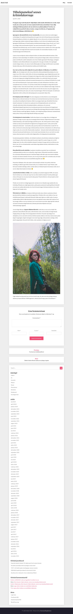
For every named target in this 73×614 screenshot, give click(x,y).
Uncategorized (14, 394)
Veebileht (53, 330)
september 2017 (15, 522)
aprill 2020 (13, 462)
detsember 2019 (15, 469)
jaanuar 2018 (14, 512)
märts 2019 (14, 481)
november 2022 (15, 418)
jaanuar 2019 (14, 486)
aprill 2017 (13, 534)
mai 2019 (13, 479)
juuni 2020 (13, 457)
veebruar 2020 (14, 467)
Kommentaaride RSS (16, 599)
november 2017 (15, 517)
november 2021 (15, 440)
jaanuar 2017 (14, 539)
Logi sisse (13, 595)
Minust (13, 382)
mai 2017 (13, 532)
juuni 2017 (13, 529)
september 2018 (15, 495)
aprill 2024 (13, 404)
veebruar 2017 (14, 536)
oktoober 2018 (15, 493)
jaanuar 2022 (14, 435)
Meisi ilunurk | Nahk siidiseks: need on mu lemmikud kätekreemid (30, 582)
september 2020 (15, 452)
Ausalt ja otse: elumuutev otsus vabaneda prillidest (24, 573)
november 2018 (15, 491)
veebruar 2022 (14, 433)
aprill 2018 (13, 505)
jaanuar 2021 (14, 447)
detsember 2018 (15, 488)
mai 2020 (13, 459)
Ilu (11, 377)
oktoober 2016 (15, 544)
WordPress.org (15, 602)
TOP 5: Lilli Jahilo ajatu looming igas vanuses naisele (24, 568)
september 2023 (15, 414)
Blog (64, 2)
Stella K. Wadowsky (15, 584)
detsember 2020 (15, 450)
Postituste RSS (15, 597)
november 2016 (15, 541)
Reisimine (13, 389)
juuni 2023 (13, 416)
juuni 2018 (13, 503)
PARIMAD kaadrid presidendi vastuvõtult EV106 (23, 570)
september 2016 (15, 546)
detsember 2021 (15, 438)
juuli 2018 (13, 500)
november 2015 (15, 556)
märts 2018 (14, 507)
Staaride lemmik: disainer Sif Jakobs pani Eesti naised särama (26, 563)
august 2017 (14, 524)
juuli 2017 (13, 527)
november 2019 (15, 471)
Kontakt (70, 2)
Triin (12, 588)
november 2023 (15, 411)
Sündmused (14, 392)
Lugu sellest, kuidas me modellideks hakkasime (25, 586)
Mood (12, 385)
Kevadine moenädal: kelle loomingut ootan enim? (23, 565)
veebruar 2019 (14, 483)
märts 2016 (14, 553)
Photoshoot (14, 387)
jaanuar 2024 (14, 406)
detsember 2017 (15, 515)
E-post (36, 330)
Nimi (19, 330)
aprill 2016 (13, 551)
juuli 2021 (13, 442)
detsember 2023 (15, 409)
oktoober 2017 (15, 520)
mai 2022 (13, 430)
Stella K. (13, 580)
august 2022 (14, 423)
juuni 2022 (13, 428)
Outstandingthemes (45, 611)
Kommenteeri (36, 318)
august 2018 (14, 498)
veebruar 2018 (14, 510)
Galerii (12, 375)
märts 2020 (14, 464)
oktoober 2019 (15, 474)
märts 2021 (14, 445)
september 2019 (15, 476)
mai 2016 (13, 548)
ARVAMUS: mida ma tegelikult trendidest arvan (27, 580)
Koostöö (13, 380)
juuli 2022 (13, 426)
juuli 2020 (13, 454)
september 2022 (15, 421)
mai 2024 (13, 401)
